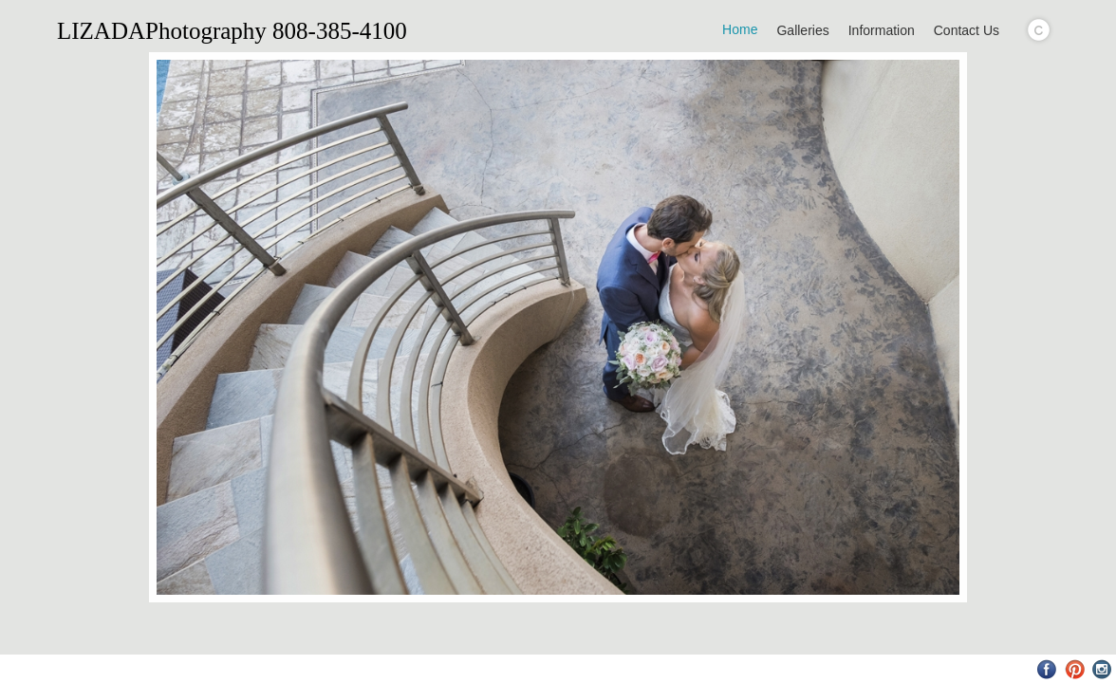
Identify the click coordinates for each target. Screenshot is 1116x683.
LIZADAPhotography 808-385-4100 (232, 31)
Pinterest (1075, 669)
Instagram (1102, 669)
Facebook (1047, 669)
